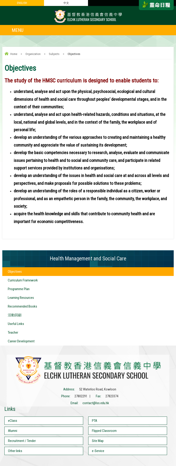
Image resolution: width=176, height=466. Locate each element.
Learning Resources (21, 298)
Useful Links (16, 324)
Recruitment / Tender (22, 441)
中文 (66, 3)
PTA (94, 421)
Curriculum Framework (23, 280)
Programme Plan (19, 289)
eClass (12, 421)
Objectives (15, 272)
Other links (15, 451)
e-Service (98, 451)
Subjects (54, 54)
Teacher (13, 332)
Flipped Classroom (104, 431)
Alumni (12, 431)
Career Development (21, 341)
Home (13, 54)
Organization (33, 54)
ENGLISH (22, 3)
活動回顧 (15, 315)
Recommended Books (22, 306)
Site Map (98, 441)
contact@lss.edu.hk (95, 403)
